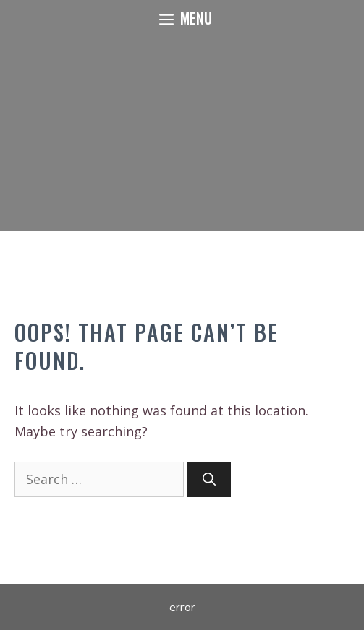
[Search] (209, 479)
